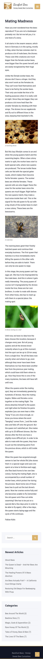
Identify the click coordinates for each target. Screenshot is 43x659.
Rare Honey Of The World (15, 627)
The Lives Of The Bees (14, 636)
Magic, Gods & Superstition (16, 623)
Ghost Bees (10, 560)
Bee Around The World (14, 613)
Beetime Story (11, 618)
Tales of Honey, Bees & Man (16, 632)
